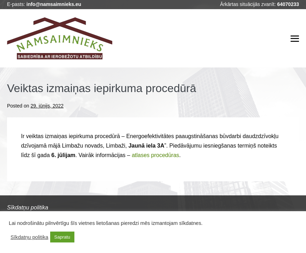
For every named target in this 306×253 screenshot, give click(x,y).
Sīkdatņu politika (29, 237)
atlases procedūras (155, 155)
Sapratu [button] (62, 237)
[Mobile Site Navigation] (295, 38)
